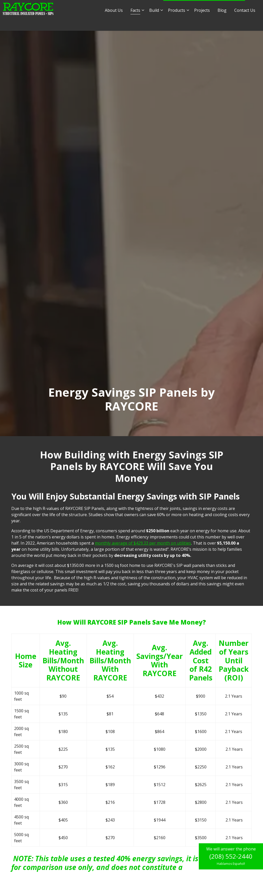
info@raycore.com (99, 7)
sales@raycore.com (140, 7)
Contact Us (244, 23)
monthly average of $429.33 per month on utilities (143, 543)
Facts (135, 23)
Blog (222, 23)
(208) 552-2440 (230, 856)
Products (176, 23)
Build (154, 23)
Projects (202, 23)
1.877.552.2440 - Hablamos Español (204, 8)
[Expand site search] (254, 7)
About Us (114, 23)
